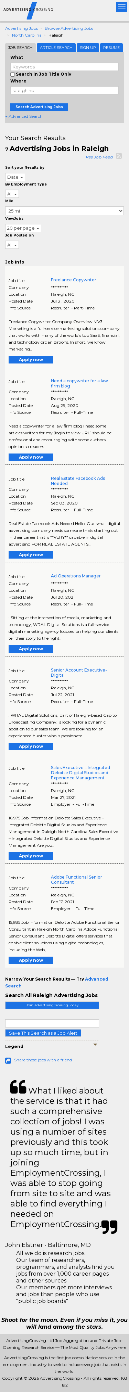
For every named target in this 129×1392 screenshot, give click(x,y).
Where (18, 81)
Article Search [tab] (56, 47)
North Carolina (27, 35)
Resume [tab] (111, 47)
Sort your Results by (24, 167)
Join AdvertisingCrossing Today (52, 1005)
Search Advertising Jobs (39, 107)
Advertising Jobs (21, 28)
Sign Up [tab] (88, 47)
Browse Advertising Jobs (69, 28)
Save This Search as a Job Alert (43, 1033)
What (16, 57)
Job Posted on (19, 235)
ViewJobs (14, 218)
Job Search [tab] (20, 47)
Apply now (31, 359)
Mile (9, 201)
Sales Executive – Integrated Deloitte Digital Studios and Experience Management (80, 772)
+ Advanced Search (24, 116)
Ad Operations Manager (76, 575)
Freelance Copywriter (73, 279)
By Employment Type (26, 184)
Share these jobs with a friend (43, 1059)
